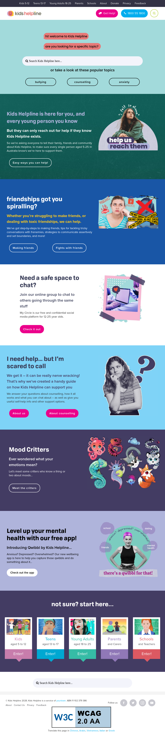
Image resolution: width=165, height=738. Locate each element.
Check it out (32, 329)
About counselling (62, 413)
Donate (115, 3)
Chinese (74, 730)
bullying (40, 82)
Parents (79, 3)
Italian (102, 730)
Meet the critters (24, 488)
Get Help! (109, 13)
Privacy (127, 3)
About (103, 3)
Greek (112, 730)
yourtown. (61, 700)
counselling (82, 82)
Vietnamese (92, 730)
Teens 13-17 (39, 3)
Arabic (82, 730)
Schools (91, 3)
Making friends (23, 248)
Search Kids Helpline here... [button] (45, 61)
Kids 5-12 (24, 3)
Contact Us (19, 705)
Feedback (140, 3)
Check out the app (22, 572)
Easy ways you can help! (30, 162)
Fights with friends (69, 248)
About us (19, 413)
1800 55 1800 (136, 13)
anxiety (124, 82)
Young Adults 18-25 (60, 3)
